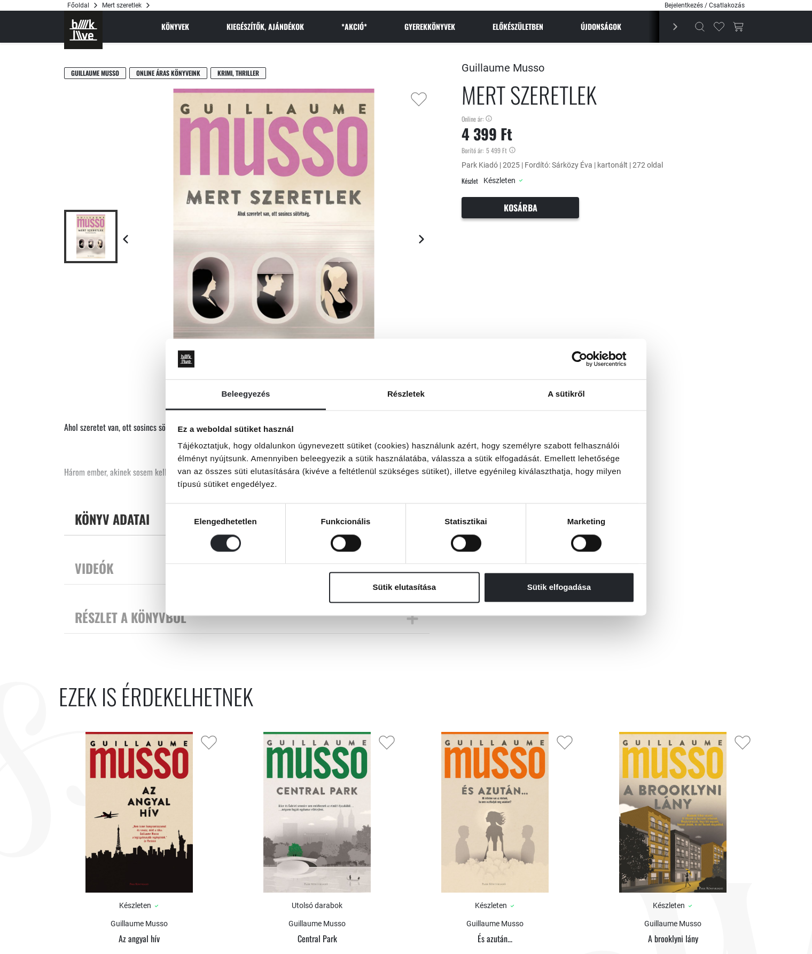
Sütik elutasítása (404, 587)
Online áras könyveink (168, 72)
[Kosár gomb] (738, 27)
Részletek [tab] (406, 394)
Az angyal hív (139, 938)
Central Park (317, 938)
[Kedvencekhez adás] (419, 99)
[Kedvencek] (719, 27)
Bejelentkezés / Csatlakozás (705, 5)
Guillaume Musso (503, 67)
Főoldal (78, 5)
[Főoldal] (83, 30)
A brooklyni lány (673, 938)
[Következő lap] (421, 239)
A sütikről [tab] (566, 394)
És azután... (495, 938)
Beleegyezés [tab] (245, 394)
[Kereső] (699, 27)
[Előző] (669, 27)
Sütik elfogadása (559, 587)
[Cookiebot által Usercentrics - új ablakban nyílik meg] (588, 359)
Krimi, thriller (238, 72)
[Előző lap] (126, 239)
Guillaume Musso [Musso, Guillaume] (95, 72)
